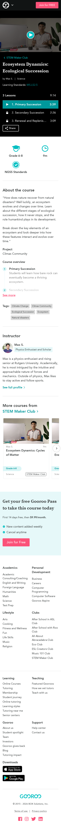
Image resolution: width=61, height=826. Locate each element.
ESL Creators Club (42, 648)
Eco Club (37, 644)
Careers (36, 583)
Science (7, 600)
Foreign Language (13, 587)
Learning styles (11, 706)
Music (6, 641)
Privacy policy (39, 811)
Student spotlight (13, 732)
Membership (10, 692)
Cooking (8, 623)
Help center (39, 727)
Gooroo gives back (14, 745)
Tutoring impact (12, 754)
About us (8, 727)
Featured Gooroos (43, 683)
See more (9, 295)
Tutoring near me (13, 710)
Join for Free (16, 542)
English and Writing (14, 582)
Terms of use (21, 811)
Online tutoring (12, 701)
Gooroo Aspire (41, 600)
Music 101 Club (41, 653)
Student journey (12, 697)
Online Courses (12, 683)
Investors (8, 741)
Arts (5, 619)
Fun (5, 632)
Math (6, 596)
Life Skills (8, 637)
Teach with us (39, 692)
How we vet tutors (43, 688)
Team (6, 736)
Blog (5, 750)
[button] (30, 35)
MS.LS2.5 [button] (32, 84)
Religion (7, 646)
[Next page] (56, 448)
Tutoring (8, 688)
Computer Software (43, 596)
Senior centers (11, 715)
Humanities (9, 591)
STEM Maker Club (21, 411)
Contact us (38, 732)
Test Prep (8, 605)
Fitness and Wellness (15, 628)
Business (37, 578)
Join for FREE (47, 5)
